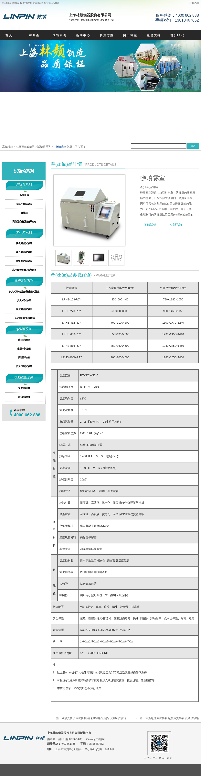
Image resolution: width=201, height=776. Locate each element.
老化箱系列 (24, 232)
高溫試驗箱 (24, 357)
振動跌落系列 (24, 377)
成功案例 (60, 35)
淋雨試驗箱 (24, 339)
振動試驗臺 (24, 388)
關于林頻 (130, 35)
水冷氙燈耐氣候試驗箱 (24, 269)
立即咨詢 (176, 225)
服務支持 (154, 35)
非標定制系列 (24, 280)
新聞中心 (83, 35)
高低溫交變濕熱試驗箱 (24, 221)
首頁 (9, 35)
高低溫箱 (7, 146)
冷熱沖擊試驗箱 (24, 204)
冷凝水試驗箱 (24, 348)
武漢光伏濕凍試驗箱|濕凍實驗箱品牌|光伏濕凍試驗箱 (94, 718)
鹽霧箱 (24, 212)
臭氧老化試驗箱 (24, 243)
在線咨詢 (194, 3)
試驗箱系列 (44, 146)
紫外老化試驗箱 (24, 252)
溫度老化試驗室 (24, 309)
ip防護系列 (23, 329)
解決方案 (107, 35)
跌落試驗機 (24, 397)
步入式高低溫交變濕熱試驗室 (24, 291)
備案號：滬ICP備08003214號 (64, 739)
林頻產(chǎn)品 (37, 40)
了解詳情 (150, 225)
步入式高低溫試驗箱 (24, 318)
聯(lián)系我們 (177, 40)
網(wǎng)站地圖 (95, 739)
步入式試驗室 (24, 300)
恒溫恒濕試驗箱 (24, 366)
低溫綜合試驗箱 (24, 261)
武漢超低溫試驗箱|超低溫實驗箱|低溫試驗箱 (172, 718)
